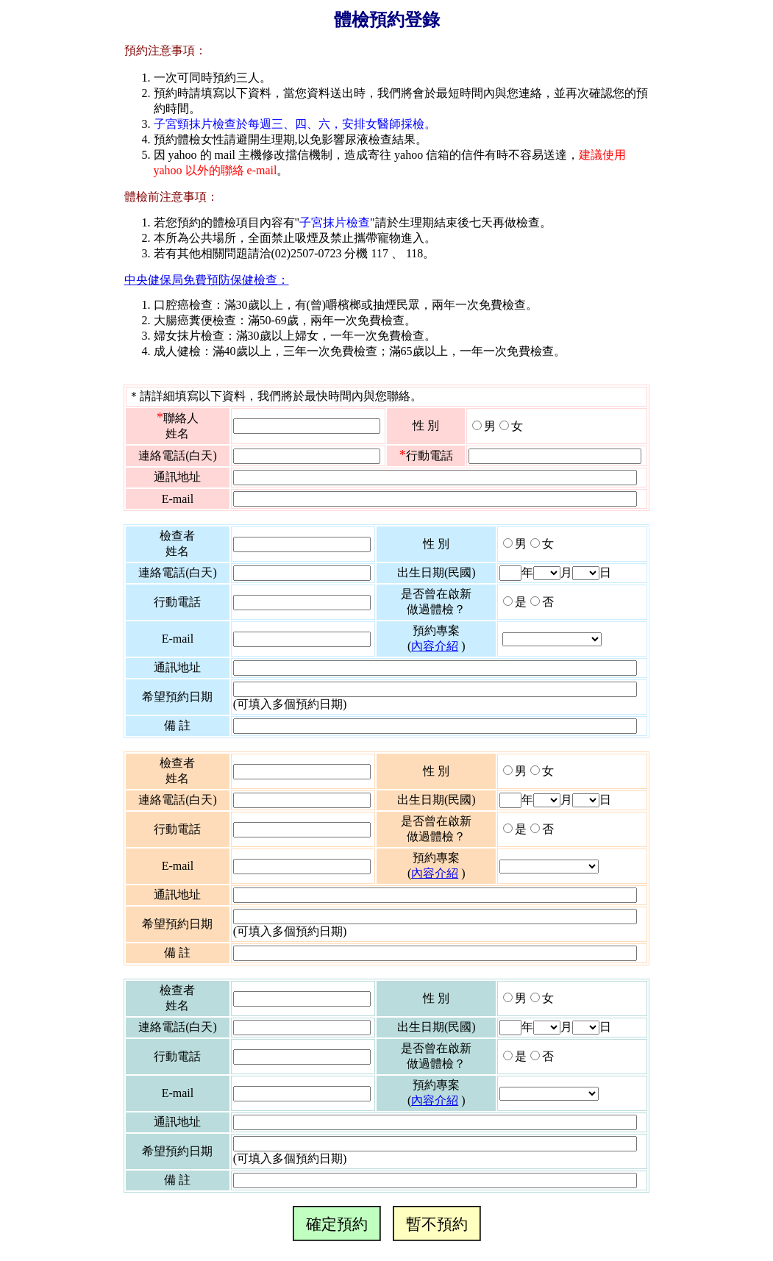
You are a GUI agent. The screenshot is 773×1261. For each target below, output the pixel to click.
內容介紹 (434, 646)
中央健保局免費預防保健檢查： (206, 280)
